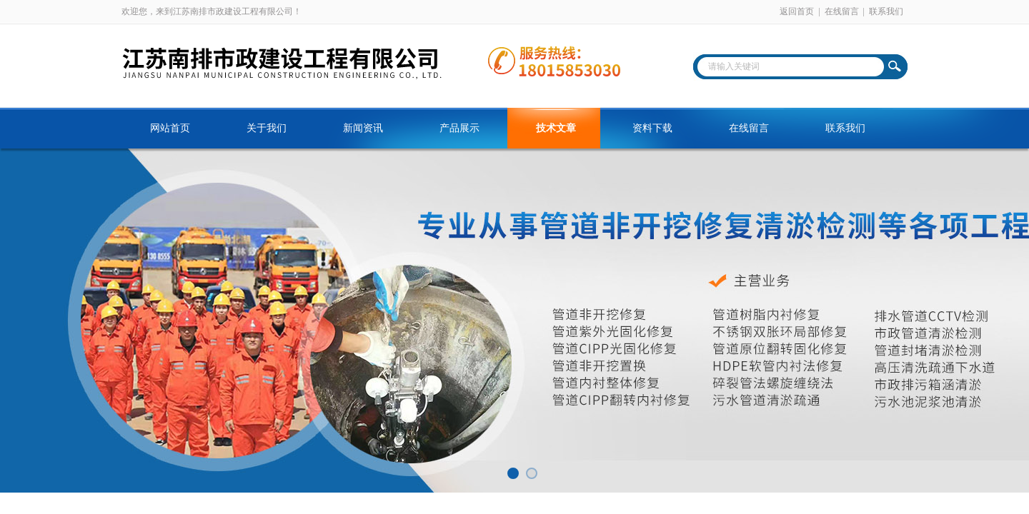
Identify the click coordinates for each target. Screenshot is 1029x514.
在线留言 (842, 11)
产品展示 (459, 128)
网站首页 (170, 128)
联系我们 (886, 11)
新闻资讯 (363, 128)
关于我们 (267, 128)
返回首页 (797, 11)
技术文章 (556, 128)
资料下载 (652, 128)
